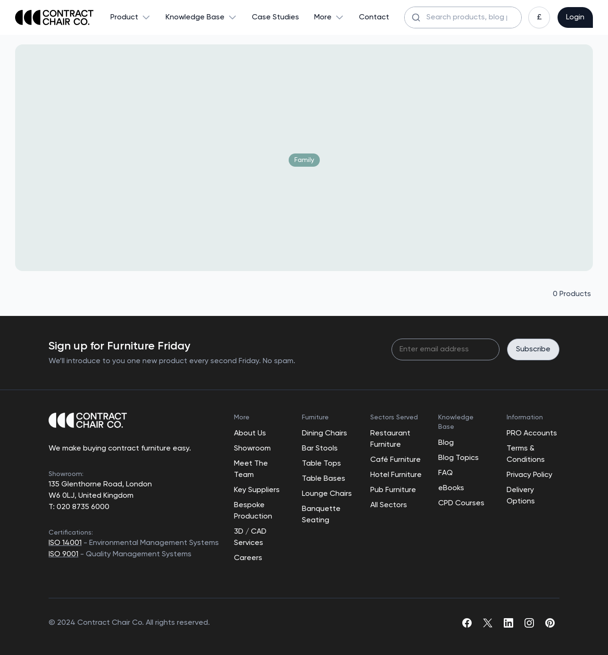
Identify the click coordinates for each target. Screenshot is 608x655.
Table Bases (323, 479)
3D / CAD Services (250, 537)
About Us (250, 433)
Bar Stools (320, 448)
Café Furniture (395, 460)
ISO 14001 (65, 543)
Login (575, 17)
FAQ (445, 473)
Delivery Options (521, 495)
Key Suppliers (257, 490)
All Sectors (388, 505)
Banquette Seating (321, 514)
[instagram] (529, 622)
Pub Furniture (393, 490)
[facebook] (467, 622)
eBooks (451, 488)
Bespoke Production (253, 511)
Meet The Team (251, 469)
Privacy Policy (529, 475)
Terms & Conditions (526, 454)
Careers (248, 558)
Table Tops (321, 464)
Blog (446, 443)
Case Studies (275, 17)
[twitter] (487, 622)
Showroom (252, 448)
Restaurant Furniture (390, 439)
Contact (374, 17)
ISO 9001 (63, 554)
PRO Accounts (532, 433)
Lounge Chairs (327, 494)
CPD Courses (461, 503)
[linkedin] (508, 622)
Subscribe (533, 349)
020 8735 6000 (82, 507)
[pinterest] (550, 622)
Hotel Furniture (396, 475)
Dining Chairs (324, 433)
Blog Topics (458, 458)
